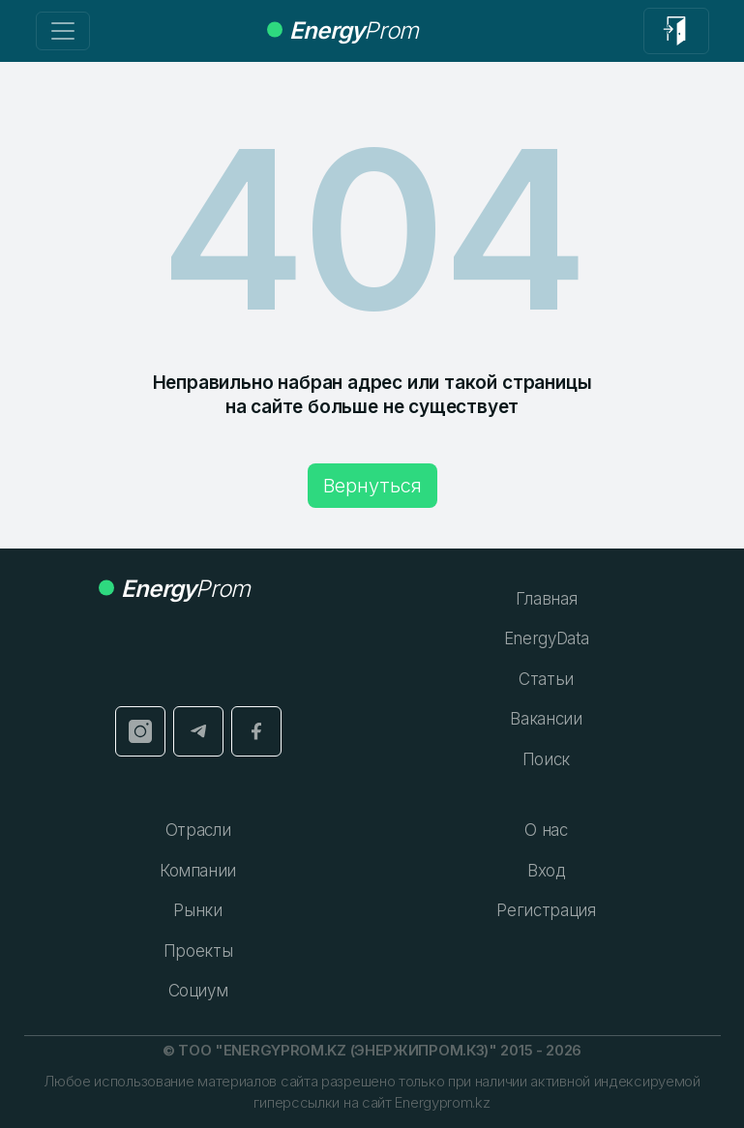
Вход (546, 870)
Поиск (546, 759)
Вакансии (545, 718)
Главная (547, 599)
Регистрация (545, 910)
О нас (545, 830)
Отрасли (198, 830)
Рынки (197, 910)
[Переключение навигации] (63, 31)
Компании (198, 870)
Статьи (546, 679)
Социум (198, 990)
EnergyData (546, 638)
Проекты (198, 951)
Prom (342, 30)
